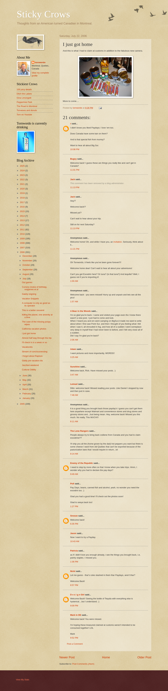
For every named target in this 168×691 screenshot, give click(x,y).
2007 (22, 247)
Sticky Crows (43, 14)
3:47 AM (74, 374)
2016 (22, 207)
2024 (22, 170)
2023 (22, 175)
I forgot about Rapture (32, 356)
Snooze (74, 516)
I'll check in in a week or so (34, 342)
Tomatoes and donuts (27, 110)
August (26, 274)
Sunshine (75, 366)
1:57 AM (74, 301)
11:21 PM (74, 249)
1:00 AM (74, 281)
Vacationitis (27, 347)
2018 (22, 197)
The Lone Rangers (79, 431)
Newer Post (67, 657)
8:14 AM (74, 454)
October (26, 265)
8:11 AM (74, 421)
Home (106, 657)
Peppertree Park (24, 102)
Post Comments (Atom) (83, 664)
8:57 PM (74, 585)
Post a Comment (75, 644)
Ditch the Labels (24, 94)
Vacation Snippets (30, 298)
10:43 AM (74, 541)
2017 (22, 202)
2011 (22, 229)
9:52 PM (74, 638)
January (26, 398)
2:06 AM (74, 340)
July (24, 278)
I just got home (29, 333)
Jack (72, 179)
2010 (22, 234)
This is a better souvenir (33, 310)
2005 (22, 404)
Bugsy (73, 159)
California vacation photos (34, 329)
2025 (22, 166)
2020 (22, 188)
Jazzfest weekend (30, 365)
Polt (72, 483)
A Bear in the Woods (80, 311)
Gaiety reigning (29, 294)
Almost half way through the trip (37, 338)
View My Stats (22, 679)
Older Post (144, 657)
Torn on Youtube (24, 114)
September (28, 269)
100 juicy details (24, 89)
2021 (22, 184)
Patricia (74, 550)
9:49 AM (74, 474)
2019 (22, 193)
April (24, 384)
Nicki (72, 571)
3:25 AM (74, 357)
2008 (22, 243)
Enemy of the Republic (81, 463)
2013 (22, 220)
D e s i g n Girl (77, 594)
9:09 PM (74, 605)
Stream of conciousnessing (34, 351)
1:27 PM (74, 506)
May (24, 380)
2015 (22, 211)
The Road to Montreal (27, 106)
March (25, 389)
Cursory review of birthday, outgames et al (34, 288)
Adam (73, 349)
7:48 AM (74, 395)
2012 (22, 225)
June (25, 375)
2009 (22, 238)
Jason (73, 533)
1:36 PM (74, 561)
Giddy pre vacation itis (32, 360)
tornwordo (40, 62)
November (27, 260)
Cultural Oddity (29, 369)
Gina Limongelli (24, 98)
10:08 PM (74, 149)
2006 (22, 252)
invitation (117, 242)
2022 (22, 179)
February (27, 393)
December (27, 256)
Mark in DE (75, 615)
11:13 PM (74, 187)
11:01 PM (74, 170)
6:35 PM (74, 524)
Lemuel (74, 384)
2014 (22, 216)
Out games (27, 282)
